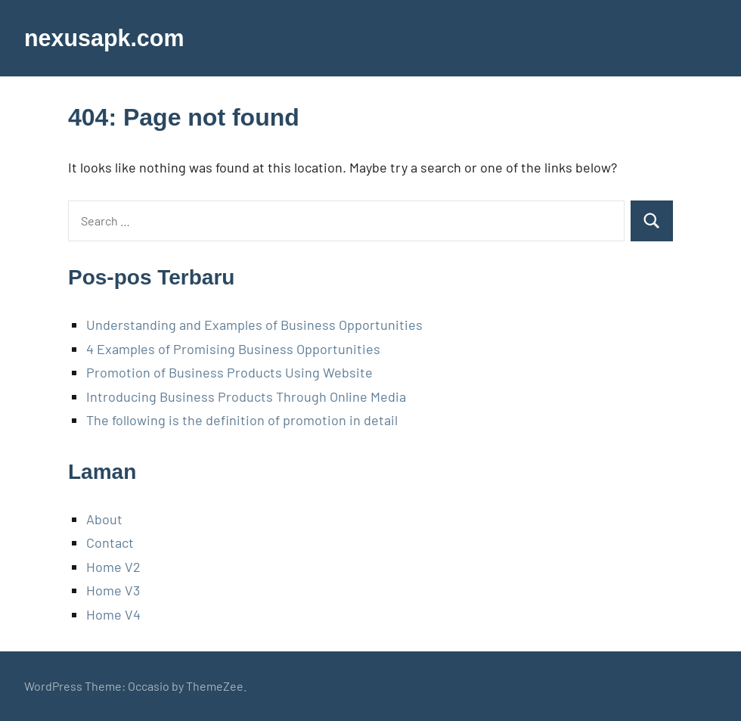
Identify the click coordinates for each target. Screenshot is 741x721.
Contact (110, 542)
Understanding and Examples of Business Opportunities (254, 324)
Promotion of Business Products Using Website (229, 372)
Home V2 (113, 566)
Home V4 (113, 614)
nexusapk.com (108, 37)
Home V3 (113, 590)
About (104, 519)
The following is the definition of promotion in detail (242, 420)
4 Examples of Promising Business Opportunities (233, 348)
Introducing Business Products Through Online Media (246, 396)
